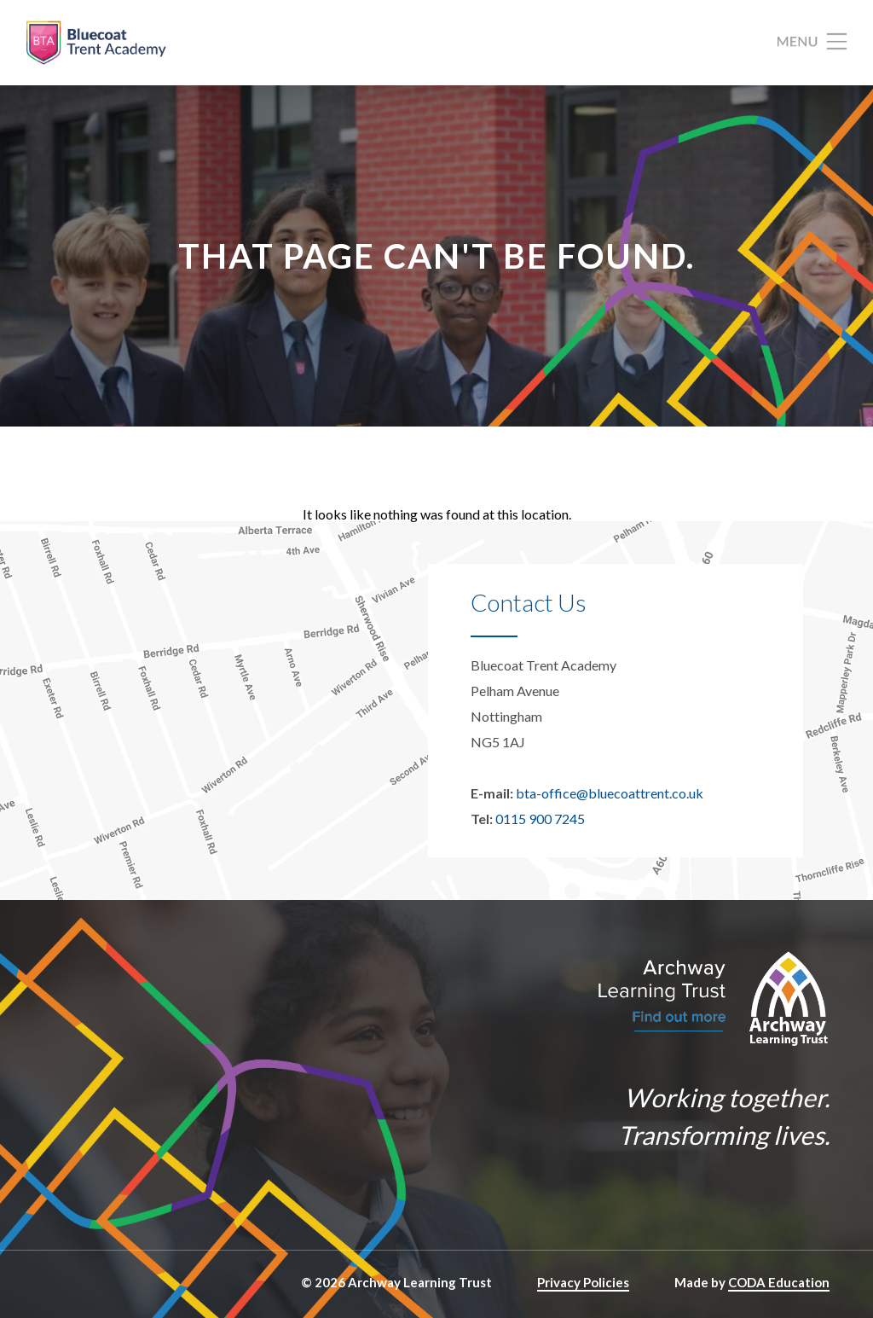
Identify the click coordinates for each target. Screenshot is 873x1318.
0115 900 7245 (540, 818)
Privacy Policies (583, 1282)
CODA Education (779, 1282)
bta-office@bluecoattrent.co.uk (609, 793)
